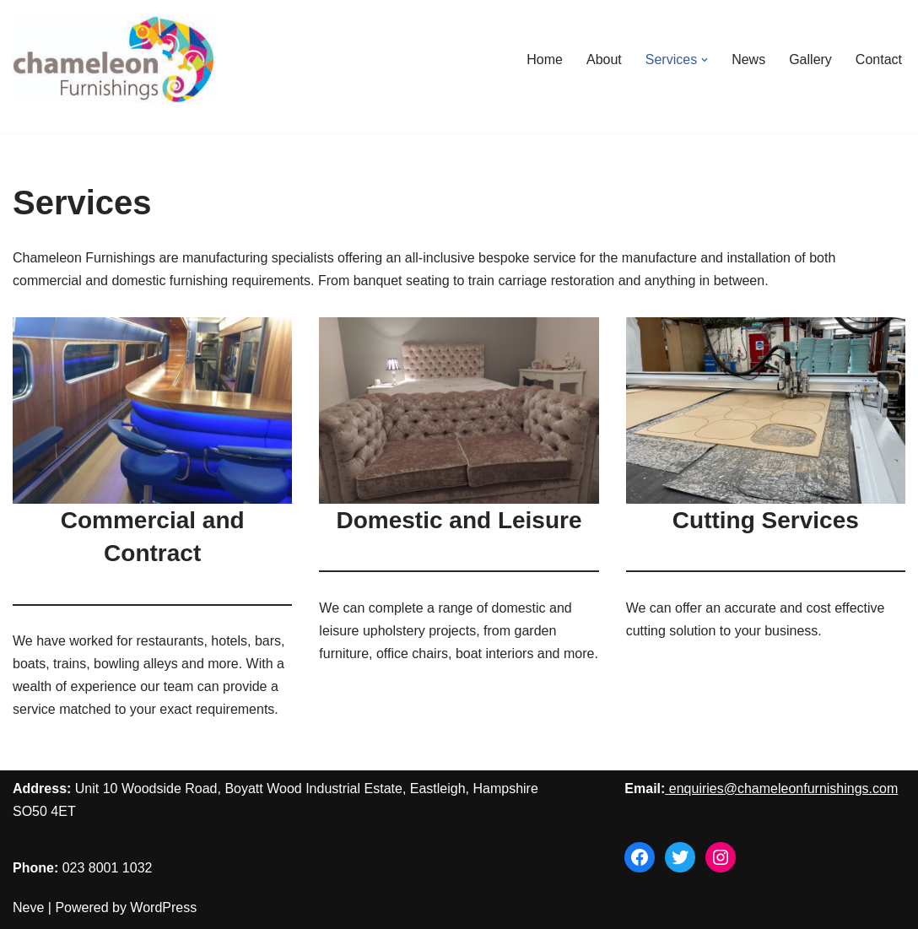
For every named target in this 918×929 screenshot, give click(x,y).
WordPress (163, 907)
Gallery (810, 59)
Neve (28, 907)
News (748, 59)
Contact (879, 59)
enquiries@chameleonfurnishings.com (784, 788)
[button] (704, 60)
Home (544, 59)
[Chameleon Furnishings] (114, 59)
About (604, 59)
